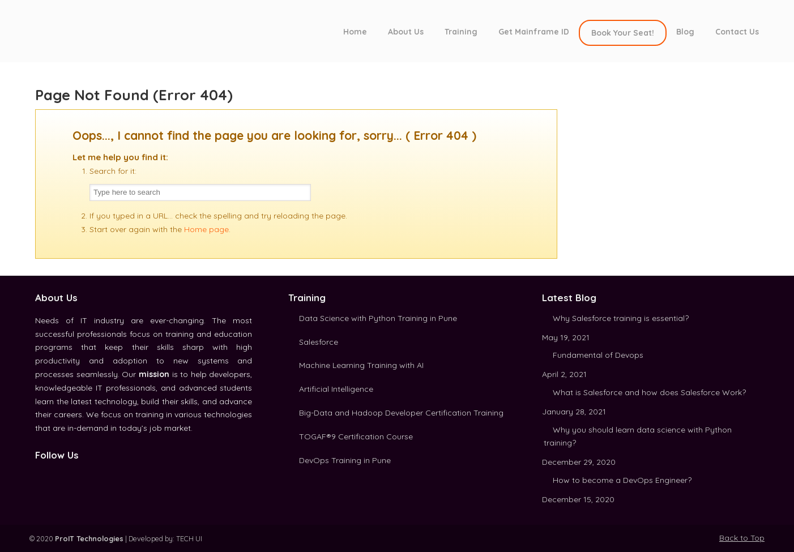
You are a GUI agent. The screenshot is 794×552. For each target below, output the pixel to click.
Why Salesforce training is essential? (621, 318)
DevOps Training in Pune (345, 460)
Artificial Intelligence (336, 389)
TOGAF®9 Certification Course (356, 436)
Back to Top (742, 538)
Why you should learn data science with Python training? (638, 436)
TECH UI (189, 538)
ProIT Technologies (125, 30)
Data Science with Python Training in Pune (378, 318)
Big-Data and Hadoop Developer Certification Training (401, 413)
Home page (206, 229)
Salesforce (318, 342)
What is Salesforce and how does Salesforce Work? (649, 392)
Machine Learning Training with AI (361, 365)
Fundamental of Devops (598, 355)
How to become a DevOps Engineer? (622, 480)
